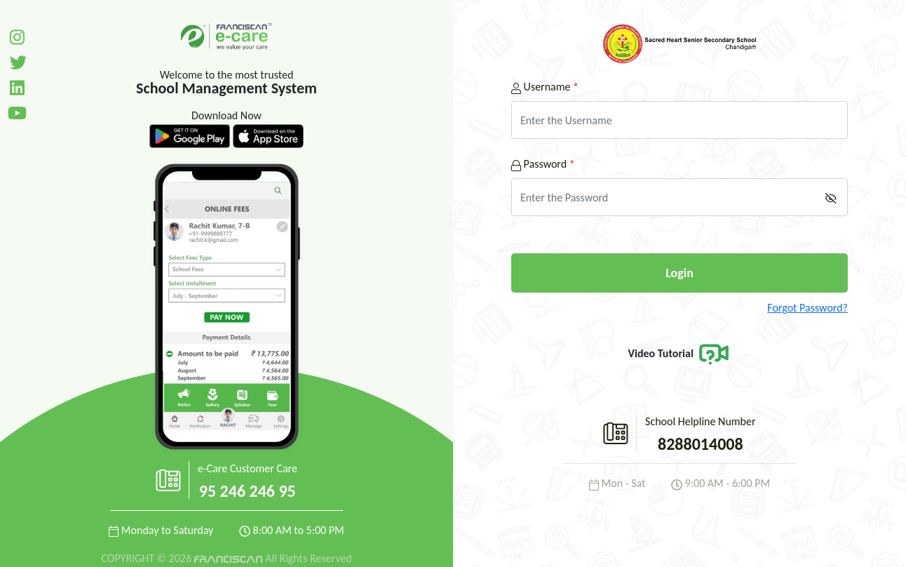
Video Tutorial (679, 353)
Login (679, 273)
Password (543, 164)
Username (545, 86)
